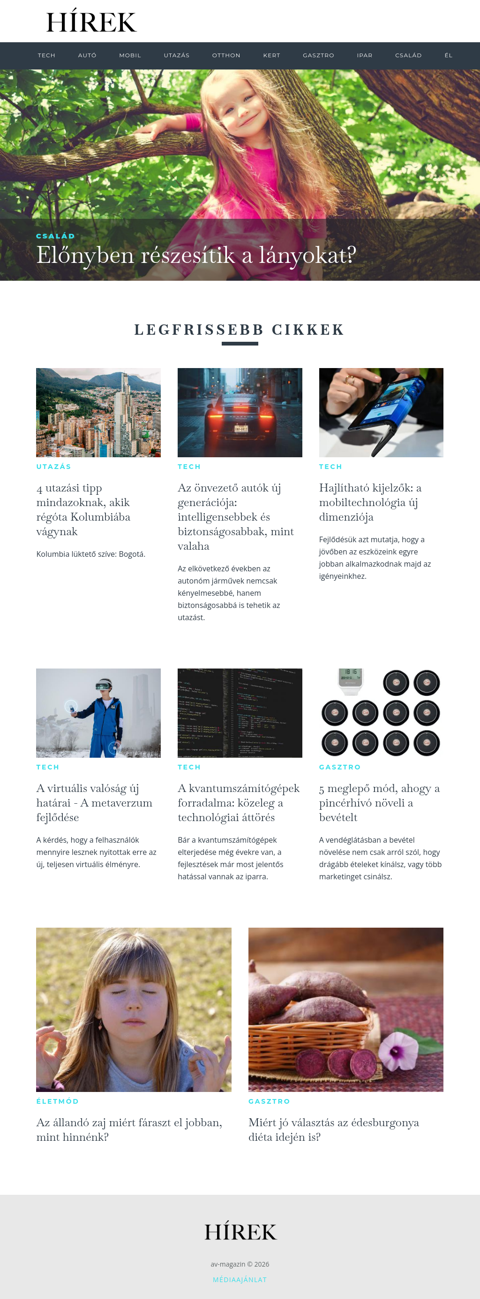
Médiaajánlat (240, 1279)
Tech (190, 466)
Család (56, 235)
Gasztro (340, 767)
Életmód (57, 1101)
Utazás (54, 466)
